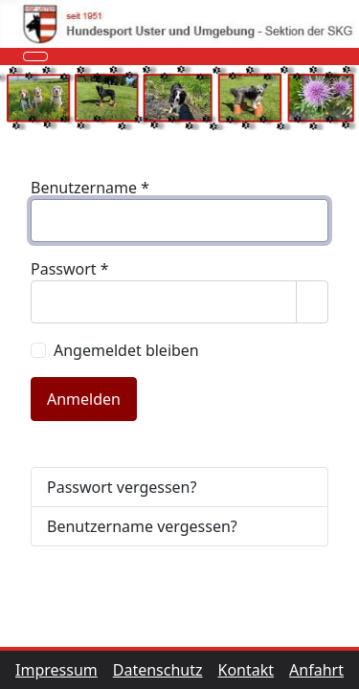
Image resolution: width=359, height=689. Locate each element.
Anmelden (84, 399)
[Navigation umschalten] (35, 56)
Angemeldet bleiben (126, 350)
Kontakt (254, 669)
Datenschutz (165, 669)
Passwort (70, 268)
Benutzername (90, 187)
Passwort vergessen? (121, 487)
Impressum (64, 669)
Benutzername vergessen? (142, 526)
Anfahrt (316, 669)
